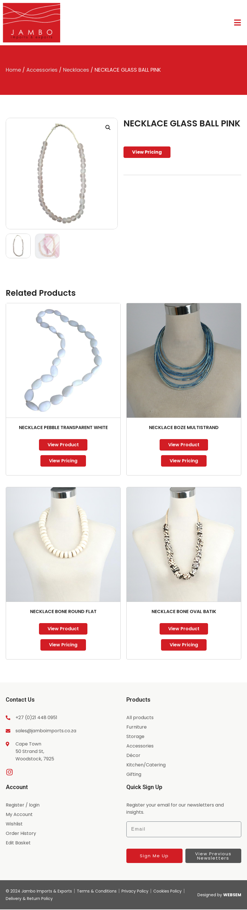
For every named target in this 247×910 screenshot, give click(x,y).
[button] (108, 127)
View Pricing (147, 152)
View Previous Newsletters (213, 856)
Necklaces (76, 69)
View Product (63, 444)
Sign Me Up (154, 856)
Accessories (42, 69)
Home (13, 69)
